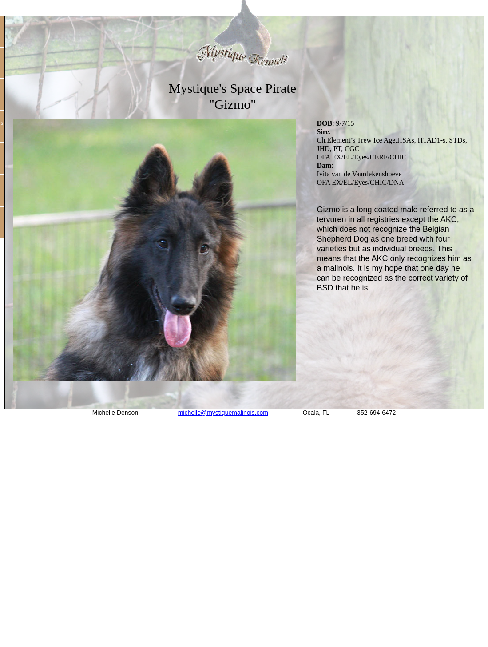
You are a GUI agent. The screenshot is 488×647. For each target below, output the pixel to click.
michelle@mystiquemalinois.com (223, 412)
